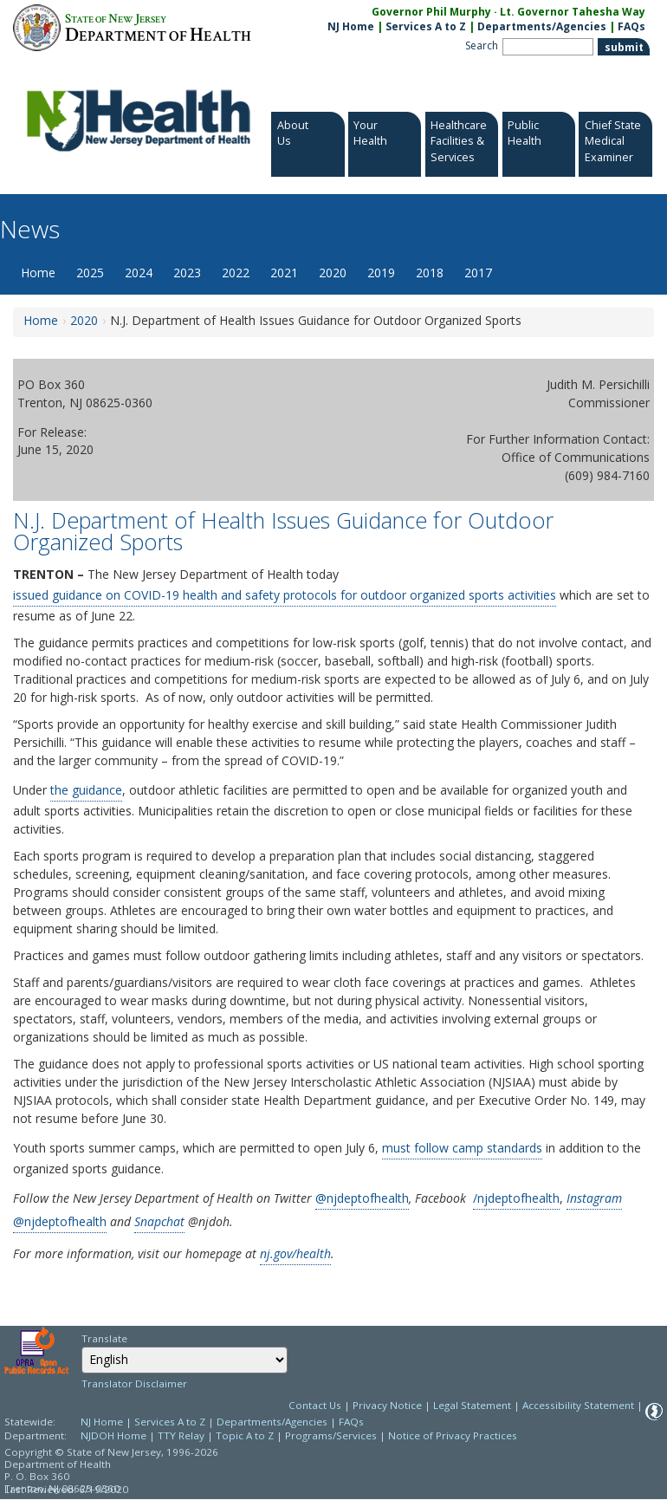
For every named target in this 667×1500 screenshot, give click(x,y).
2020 (332, 272)
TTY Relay (182, 1435)
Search (481, 45)
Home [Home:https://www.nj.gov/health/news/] (40, 320)
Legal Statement (472, 1405)
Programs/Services (331, 1435)
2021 (284, 272)
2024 (138, 272)
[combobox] (184, 1360)
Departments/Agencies (541, 26)
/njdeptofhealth (516, 1198)
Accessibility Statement (578, 1405)
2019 (381, 272)
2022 (235, 272)
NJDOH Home (113, 1435)
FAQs (351, 1421)
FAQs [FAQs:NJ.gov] (631, 26)
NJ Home (350, 26)
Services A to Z (425, 26)
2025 (90, 272)
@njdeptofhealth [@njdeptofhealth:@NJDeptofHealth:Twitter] (362, 1198)
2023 (187, 272)
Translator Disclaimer (134, 1383)
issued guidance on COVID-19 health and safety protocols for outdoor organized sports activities (284, 595)
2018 (430, 272)
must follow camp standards (462, 1148)
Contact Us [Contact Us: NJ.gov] (314, 1405)
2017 (478, 272)
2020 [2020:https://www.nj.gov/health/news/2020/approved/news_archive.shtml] (84, 320)
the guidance (86, 790)
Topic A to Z (245, 1435)
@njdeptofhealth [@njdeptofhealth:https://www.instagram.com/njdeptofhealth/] (60, 1221)
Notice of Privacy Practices (452, 1435)
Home (38, 272)
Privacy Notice (387, 1405)
